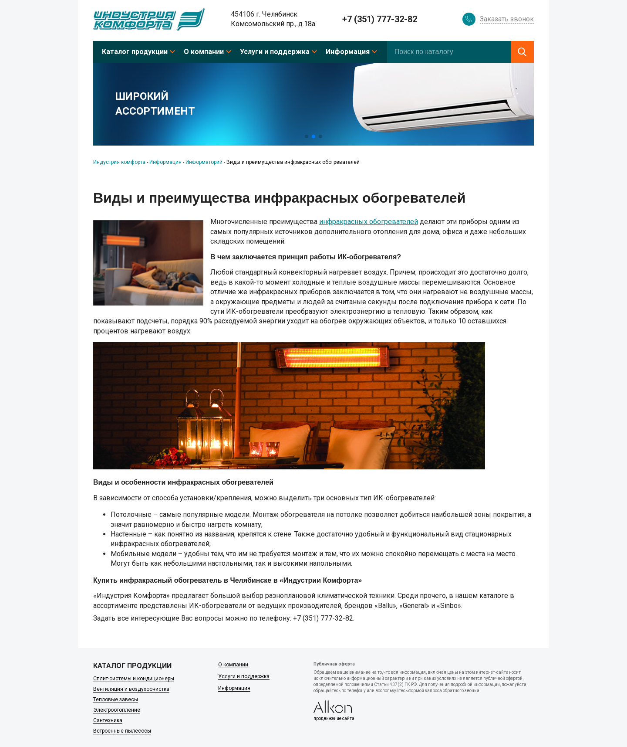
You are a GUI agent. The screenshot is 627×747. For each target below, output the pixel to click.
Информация (348, 52)
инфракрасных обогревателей (368, 221)
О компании (204, 52)
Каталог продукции (135, 52)
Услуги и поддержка (275, 52)
